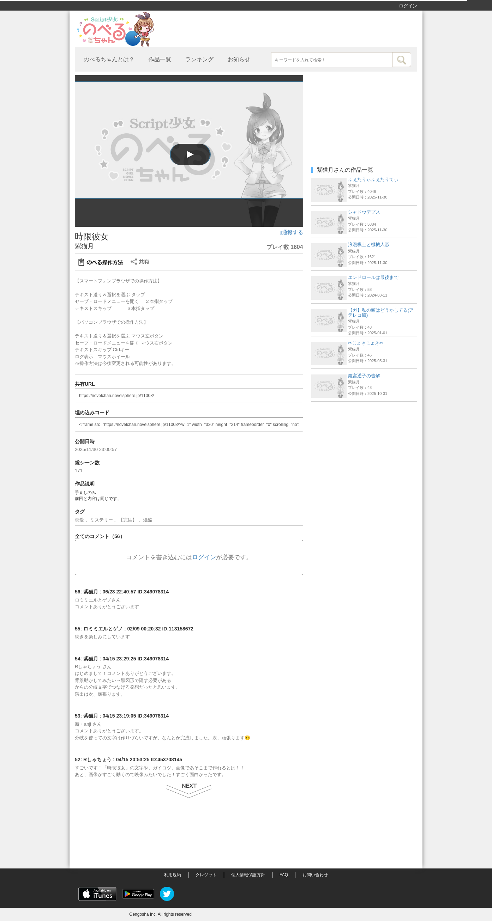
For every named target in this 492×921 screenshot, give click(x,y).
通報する (291, 232)
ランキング (199, 59)
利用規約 (172, 874)
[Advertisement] (364, 449)
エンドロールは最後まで (373, 277)
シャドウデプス (364, 212)
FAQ (284, 874)
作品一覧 (160, 59)
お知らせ (239, 59)
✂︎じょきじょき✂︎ (365, 343)
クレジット (206, 874)
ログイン (408, 5)
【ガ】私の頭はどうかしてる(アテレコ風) (381, 312)
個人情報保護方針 (248, 874)
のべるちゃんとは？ (109, 59)
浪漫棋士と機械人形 (368, 244)
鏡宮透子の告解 (364, 375)
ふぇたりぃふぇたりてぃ (373, 179)
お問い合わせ (315, 874)
